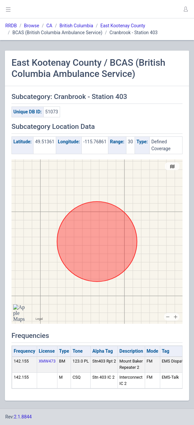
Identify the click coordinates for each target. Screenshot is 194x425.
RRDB (11, 25)
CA (49, 25)
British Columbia (76, 25)
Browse (31, 25)
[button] (185, 9)
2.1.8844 (23, 416)
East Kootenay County (122, 25)
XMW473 (47, 361)
